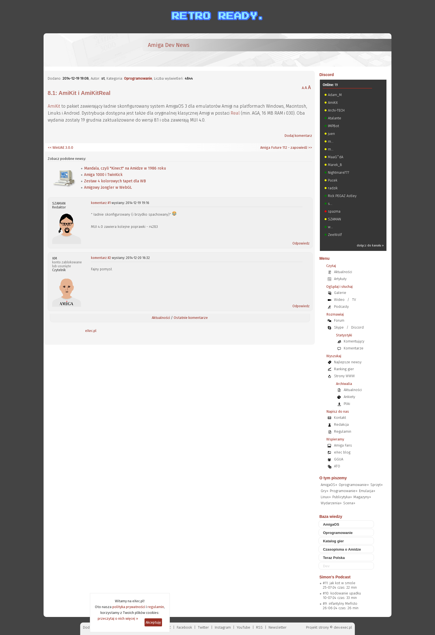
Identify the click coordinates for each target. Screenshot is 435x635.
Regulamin (342, 431)
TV (354, 300)
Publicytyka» (342, 497)
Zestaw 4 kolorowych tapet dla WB (115, 181)
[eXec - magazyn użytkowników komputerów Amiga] (77, 50)
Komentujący (354, 341)
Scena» (349, 503)
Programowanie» (343, 491)
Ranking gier (344, 369)
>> (309, 147)
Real (235, 113)
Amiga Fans (343, 445)
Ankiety (349, 397)
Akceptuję (153, 622)
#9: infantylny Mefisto (340, 603)
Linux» (326, 497)
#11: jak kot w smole (339, 583)
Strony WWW (344, 376)
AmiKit (54, 106)
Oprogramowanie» (354, 485)
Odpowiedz (301, 243)
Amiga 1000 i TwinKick (103, 174)
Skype (339, 327)
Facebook (184, 627)
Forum (339, 320)
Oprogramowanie (138, 78)
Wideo (339, 300)
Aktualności (161, 318)
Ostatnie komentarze (191, 318)
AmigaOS (331, 524)
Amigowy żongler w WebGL (108, 187)
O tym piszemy (333, 478)
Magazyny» (362, 497)
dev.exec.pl (343, 627)
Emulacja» (367, 491)
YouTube (243, 627)
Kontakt (340, 417)
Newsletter (278, 627)
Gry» (324, 491)
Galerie (340, 293)
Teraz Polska (334, 558)
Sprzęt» (376, 485)
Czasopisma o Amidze (342, 549)
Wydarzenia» (331, 503)
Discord (326, 74)
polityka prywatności (128, 607)
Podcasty (341, 306)
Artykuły (340, 279)
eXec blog (342, 452)
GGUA (338, 459)
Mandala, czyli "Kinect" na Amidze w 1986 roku (125, 168)
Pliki (347, 404)
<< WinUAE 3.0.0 (60, 147)
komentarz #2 (101, 258)
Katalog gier (333, 541)
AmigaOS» (329, 485)
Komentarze (353, 348)
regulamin (156, 607)
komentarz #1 (101, 203)
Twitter (203, 627)
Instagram (223, 627)
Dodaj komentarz (298, 135)
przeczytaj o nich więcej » (118, 618)
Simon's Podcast (334, 577)
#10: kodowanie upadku (342, 593)
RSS (259, 627)
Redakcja (341, 424)
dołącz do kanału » (370, 245)
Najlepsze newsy (347, 362)
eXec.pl (91, 331)
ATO (337, 466)
